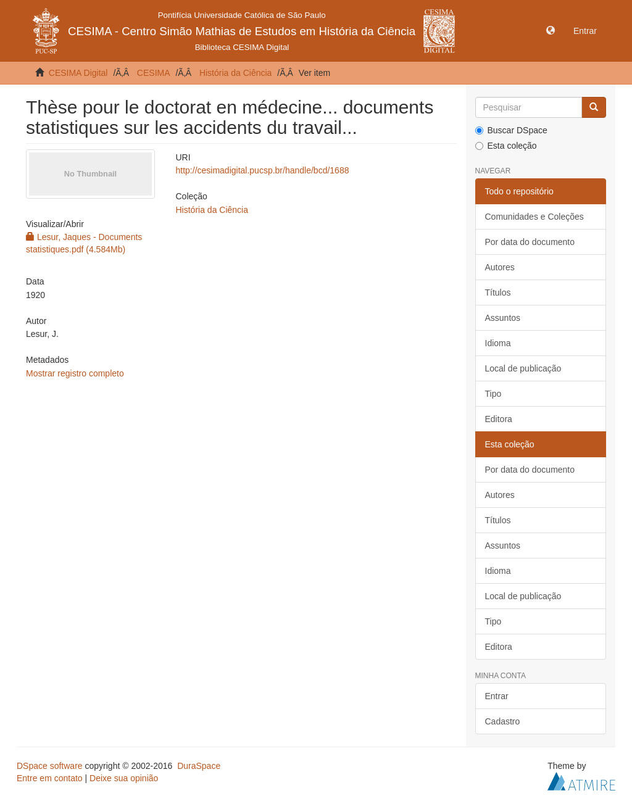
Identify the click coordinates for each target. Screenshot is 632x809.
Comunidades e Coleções (534, 217)
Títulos (498, 292)
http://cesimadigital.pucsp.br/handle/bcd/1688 (262, 170)
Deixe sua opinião (123, 778)
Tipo (493, 394)
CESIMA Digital (78, 73)
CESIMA (153, 73)
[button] (550, 31)
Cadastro (502, 721)
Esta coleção (506, 146)
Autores (500, 267)
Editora (498, 419)
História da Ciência (235, 73)
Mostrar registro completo (75, 373)
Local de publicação (523, 368)
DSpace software (50, 766)
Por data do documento (530, 242)
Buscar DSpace (511, 130)
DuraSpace (198, 766)
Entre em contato (50, 778)
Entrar (497, 696)
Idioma (498, 343)
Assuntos (503, 318)
